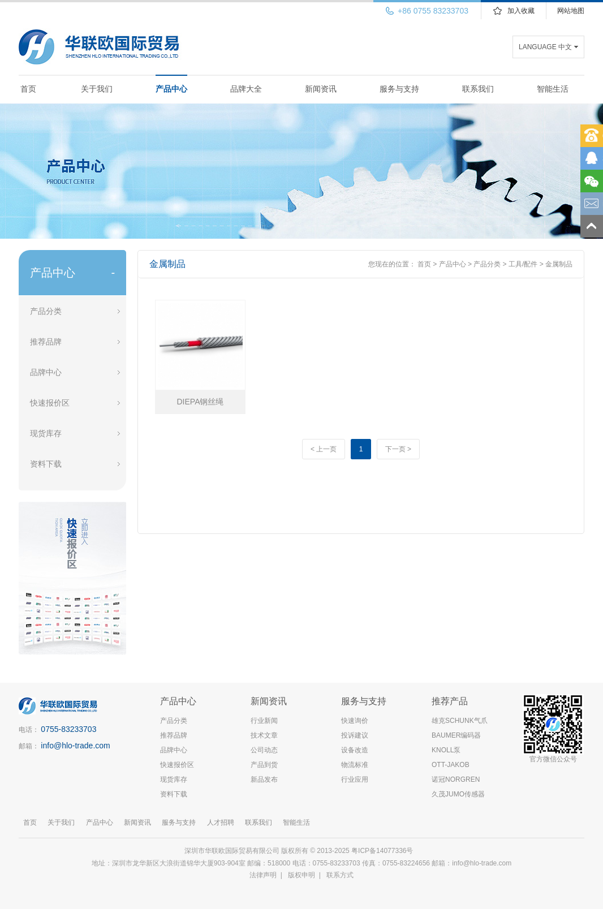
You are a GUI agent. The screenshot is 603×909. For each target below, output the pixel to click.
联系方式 (340, 875)
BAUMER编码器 (456, 735)
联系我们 (478, 88)
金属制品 (558, 264)
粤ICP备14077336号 (383, 851)
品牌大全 (246, 88)
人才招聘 (220, 822)
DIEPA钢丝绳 (200, 401)
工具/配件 (523, 264)
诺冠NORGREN (456, 779)
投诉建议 (354, 735)
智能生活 (552, 88)
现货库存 (46, 433)
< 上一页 (324, 449)
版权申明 (301, 875)
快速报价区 (50, 402)
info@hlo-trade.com (75, 745)
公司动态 (264, 750)
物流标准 (354, 765)
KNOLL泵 (446, 750)
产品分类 (46, 311)
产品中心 (171, 88)
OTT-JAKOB (451, 765)
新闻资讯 (321, 88)
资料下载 (46, 463)
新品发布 (264, 779)
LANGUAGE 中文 (545, 47)
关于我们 (97, 88)
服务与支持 (399, 88)
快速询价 (354, 721)
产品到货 (264, 765)
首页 (28, 88)
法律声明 (263, 875)
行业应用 (354, 779)
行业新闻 (264, 721)
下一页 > (398, 449)
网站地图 (570, 11)
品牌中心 (46, 372)
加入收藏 (521, 11)
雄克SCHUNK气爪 (460, 721)
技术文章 (264, 735)
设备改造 (354, 750)
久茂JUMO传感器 (458, 794)
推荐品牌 (46, 341)
